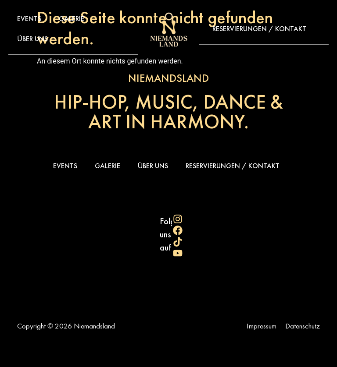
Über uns (32, 38)
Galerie (71, 18)
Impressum (261, 326)
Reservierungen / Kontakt (259, 28)
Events (29, 18)
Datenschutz (302, 326)
